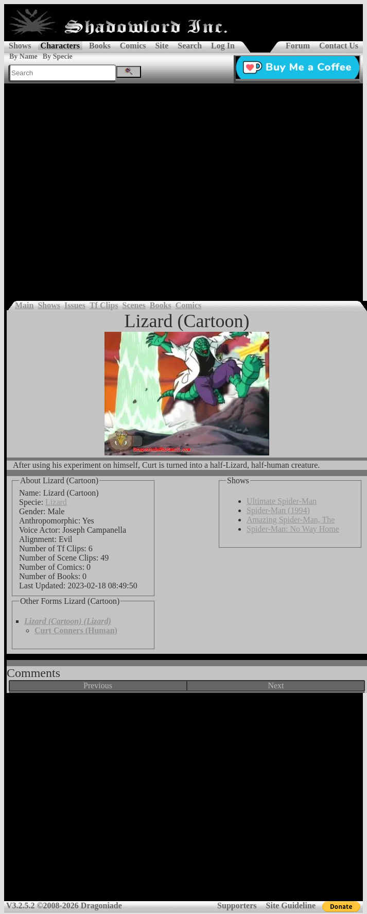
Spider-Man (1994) (278, 510)
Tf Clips (104, 305)
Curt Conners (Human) (75, 630)
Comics (133, 45)
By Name (23, 56)
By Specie (58, 56)
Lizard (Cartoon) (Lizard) (67, 621)
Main (24, 305)
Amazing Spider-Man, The (291, 519)
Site (161, 45)
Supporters (236, 905)
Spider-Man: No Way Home (293, 528)
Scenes (134, 305)
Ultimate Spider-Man (282, 501)
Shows (20, 45)
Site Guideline (291, 905)
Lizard (56, 502)
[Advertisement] (98, 187)
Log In (223, 45)
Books (100, 45)
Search (190, 45)
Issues (74, 305)
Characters (60, 45)
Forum (298, 45)
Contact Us (338, 45)
